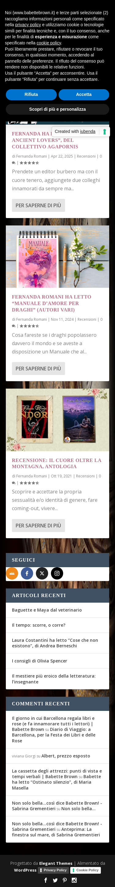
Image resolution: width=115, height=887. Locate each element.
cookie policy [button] (49, 42)
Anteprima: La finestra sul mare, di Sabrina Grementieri (56, 832)
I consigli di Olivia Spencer (39, 661)
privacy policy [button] (28, 24)
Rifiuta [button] (31, 94)
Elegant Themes (55, 863)
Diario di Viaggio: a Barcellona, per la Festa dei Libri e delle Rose (53, 734)
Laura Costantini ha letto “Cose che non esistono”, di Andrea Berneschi (55, 643)
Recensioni (86, 156)
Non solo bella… (78, 808)
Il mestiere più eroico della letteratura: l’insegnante (54, 678)
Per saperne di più (38, 205)
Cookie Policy (87, 870)
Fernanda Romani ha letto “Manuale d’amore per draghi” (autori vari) (51, 303)
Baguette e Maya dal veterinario (47, 610)
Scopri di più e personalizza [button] (57, 109)
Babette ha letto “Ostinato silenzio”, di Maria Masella (56, 782)
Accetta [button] (84, 94)
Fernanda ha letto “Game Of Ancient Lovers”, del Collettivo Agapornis (54, 140)
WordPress (25, 870)
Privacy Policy (55, 870)
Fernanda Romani (31, 156)
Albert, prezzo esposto (65, 756)
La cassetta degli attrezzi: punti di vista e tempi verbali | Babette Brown (57, 773)
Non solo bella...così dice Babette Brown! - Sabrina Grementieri (57, 805)
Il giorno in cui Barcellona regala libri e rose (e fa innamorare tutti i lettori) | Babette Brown (53, 723)
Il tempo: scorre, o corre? (38, 625)
